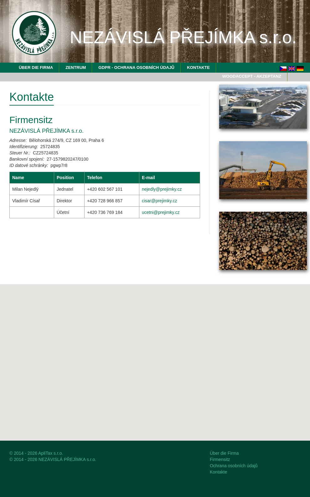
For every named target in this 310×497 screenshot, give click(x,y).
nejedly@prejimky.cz (162, 189)
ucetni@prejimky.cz (161, 212)
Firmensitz (220, 459)
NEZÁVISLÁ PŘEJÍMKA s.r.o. (67, 459)
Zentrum (75, 67)
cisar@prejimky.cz (159, 200)
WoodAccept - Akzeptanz (251, 76)
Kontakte (198, 67)
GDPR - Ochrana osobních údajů (136, 67)
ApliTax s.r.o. (50, 453)
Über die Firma (36, 67)
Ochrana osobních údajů (234, 465)
